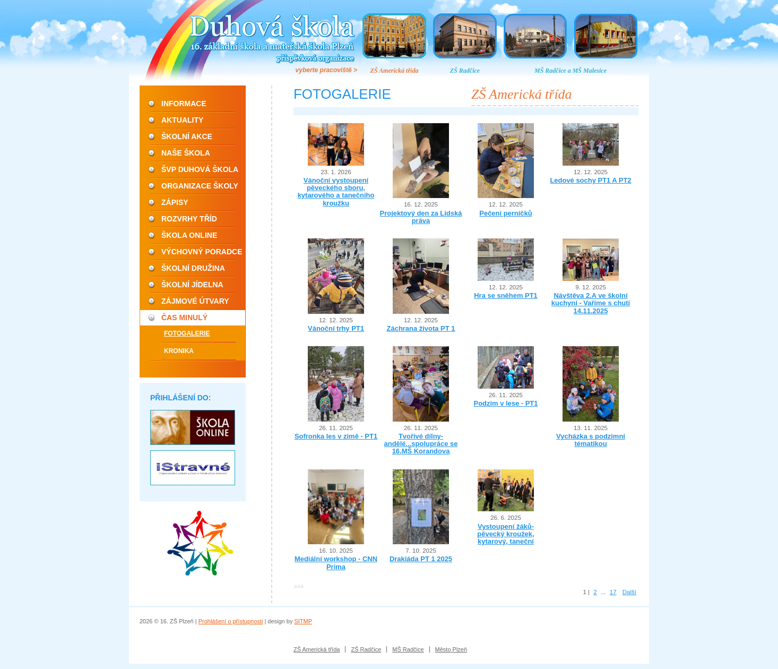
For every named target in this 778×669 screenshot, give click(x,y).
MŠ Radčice (407, 649)
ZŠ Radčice (465, 70)
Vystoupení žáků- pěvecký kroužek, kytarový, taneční (505, 534)
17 (613, 592)
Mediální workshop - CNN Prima (336, 562)
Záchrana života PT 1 (421, 328)
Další (629, 592)
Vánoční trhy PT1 (336, 328)
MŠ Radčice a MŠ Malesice (570, 70)
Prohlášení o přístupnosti (230, 621)
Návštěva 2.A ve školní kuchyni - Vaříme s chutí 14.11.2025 (590, 303)
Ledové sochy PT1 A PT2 (590, 180)
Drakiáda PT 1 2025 (421, 559)
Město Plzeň (451, 649)
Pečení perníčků (505, 213)
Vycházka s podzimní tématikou (590, 440)
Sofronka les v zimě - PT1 (336, 436)
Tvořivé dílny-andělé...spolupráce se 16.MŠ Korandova (421, 444)
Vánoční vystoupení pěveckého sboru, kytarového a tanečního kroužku (336, 191)
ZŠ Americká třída (394, 70)
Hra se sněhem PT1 (506, 295)
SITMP (303, 621)
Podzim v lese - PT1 (506, 403)
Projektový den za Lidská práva (421, 217)
